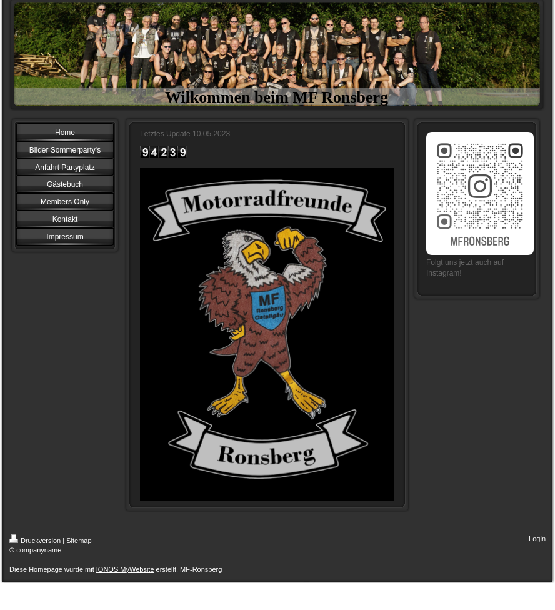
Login (537, 538)
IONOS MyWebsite (125, 569)
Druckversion (35, 540)
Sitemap (78, 540)
